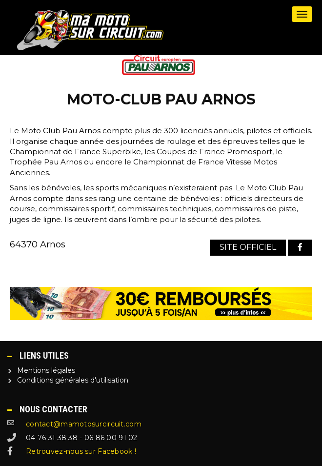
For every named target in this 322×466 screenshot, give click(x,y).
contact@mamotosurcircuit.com (83, 424)
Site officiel (248, 247)
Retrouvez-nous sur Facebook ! (81, 451)
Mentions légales (46, 370)
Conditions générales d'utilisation (72, 380)
